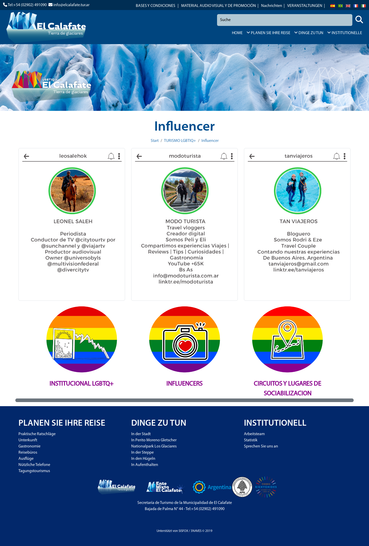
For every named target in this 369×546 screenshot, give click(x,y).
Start (155, 141)
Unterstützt (164, 531)
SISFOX (183, 531)
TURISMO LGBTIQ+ (180, 141)
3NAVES (196, 531)
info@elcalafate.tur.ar (71, 5)
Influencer (210, 141)
